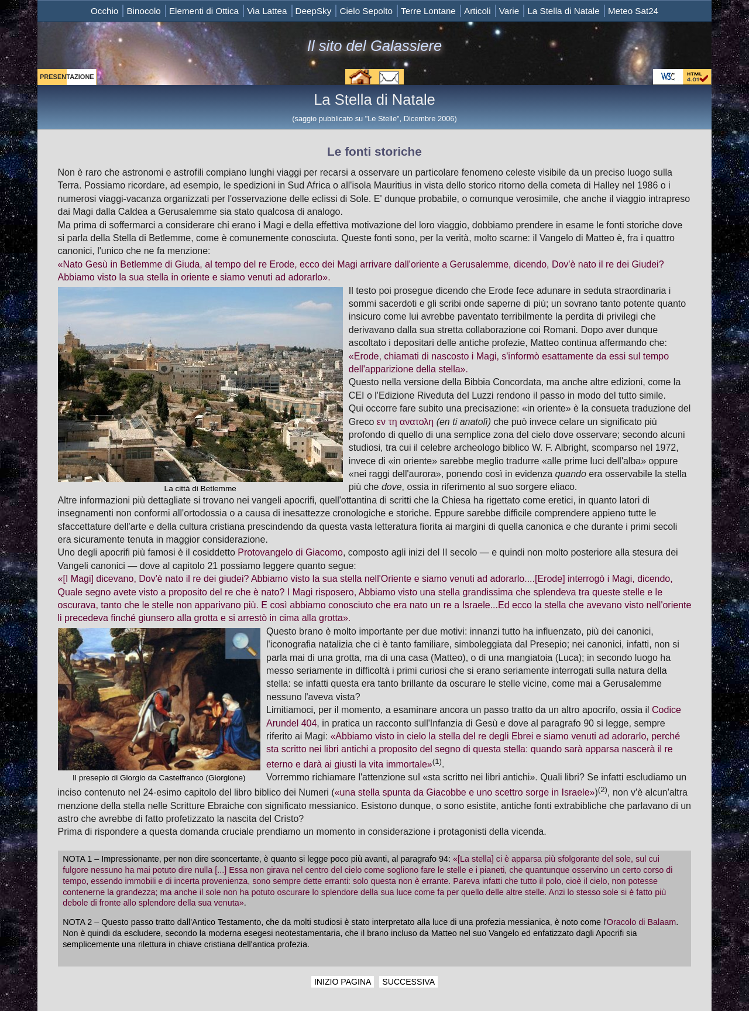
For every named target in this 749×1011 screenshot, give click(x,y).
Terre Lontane (428, 11)
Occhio (104, 11)
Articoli (477, 11)
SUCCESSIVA (408, 981)
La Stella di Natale (563, 11)
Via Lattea (267, 11)
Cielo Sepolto (365, 11)
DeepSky (314, 11)
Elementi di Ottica (204, 11)
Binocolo (143, 11)
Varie (509, 11)
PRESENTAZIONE (67, 76)
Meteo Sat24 (633, 11)
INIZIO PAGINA (343, 981)
